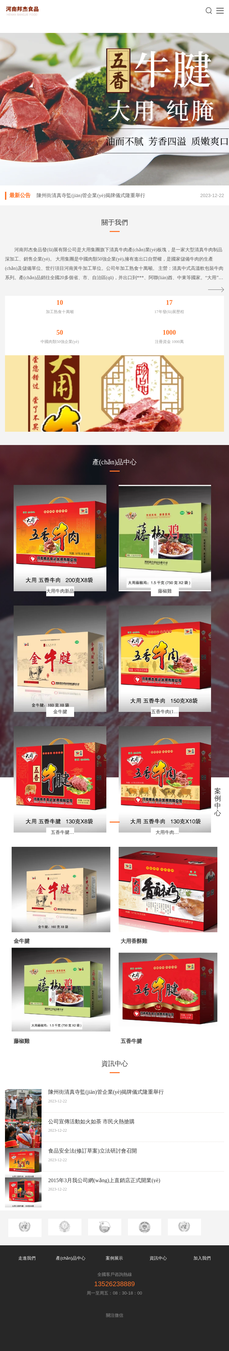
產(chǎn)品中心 (70, 1258)
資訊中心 (158, 1258)
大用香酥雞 (134, 941)
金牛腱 (22, 941)
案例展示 (114, 1258)
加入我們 (202, 1258)
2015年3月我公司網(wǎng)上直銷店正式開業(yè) (104, 1180)
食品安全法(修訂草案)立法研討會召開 (92, 1151)
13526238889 (114, 1284)
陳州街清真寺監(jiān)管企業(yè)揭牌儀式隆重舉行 (91, 195)
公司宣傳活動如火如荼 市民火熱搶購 (91, 1121)
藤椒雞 (22, 1041)
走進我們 (27, 1258)
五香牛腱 (131, 1041)
